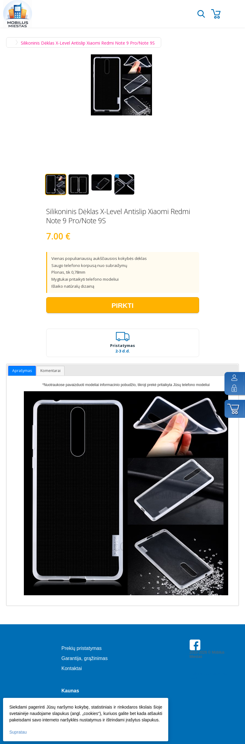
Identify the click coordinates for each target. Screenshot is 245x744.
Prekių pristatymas (81, 648)
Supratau (18, 732)
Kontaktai (71, 668)
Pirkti (122, 305)
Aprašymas (22, 370)
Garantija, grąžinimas (84, 658)
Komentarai (50, 370)
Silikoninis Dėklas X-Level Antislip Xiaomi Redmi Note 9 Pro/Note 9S (88, 43)
